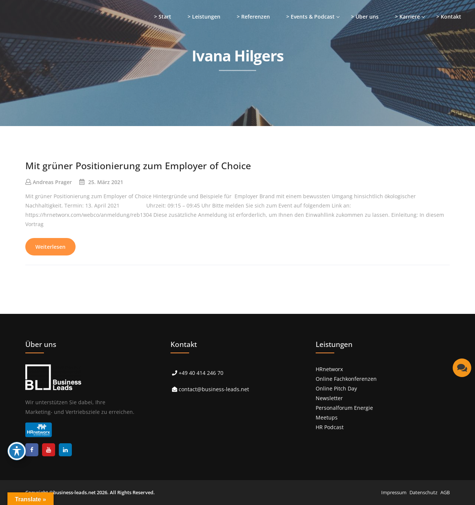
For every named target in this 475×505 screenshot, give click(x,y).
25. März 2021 (105, 182)
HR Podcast (330, 427)
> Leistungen (204, 16)
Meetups (327, 417)
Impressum (394, 492)
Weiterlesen (50, 246)
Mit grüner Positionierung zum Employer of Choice (138, 165)
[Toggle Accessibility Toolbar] (17, 451)
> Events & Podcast (310, 16)
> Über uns (365, 16)
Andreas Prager (52, 182)
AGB (445, 492)
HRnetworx (329, 369)
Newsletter (329, 398)
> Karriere (407, 16)
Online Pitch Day (336, 388)
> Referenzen (253, 16)
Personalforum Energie (344, 407)
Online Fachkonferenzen (346, 378)
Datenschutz (423, 492)
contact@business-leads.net (214, 389)
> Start (162, 16)
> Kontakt (448, 16)
